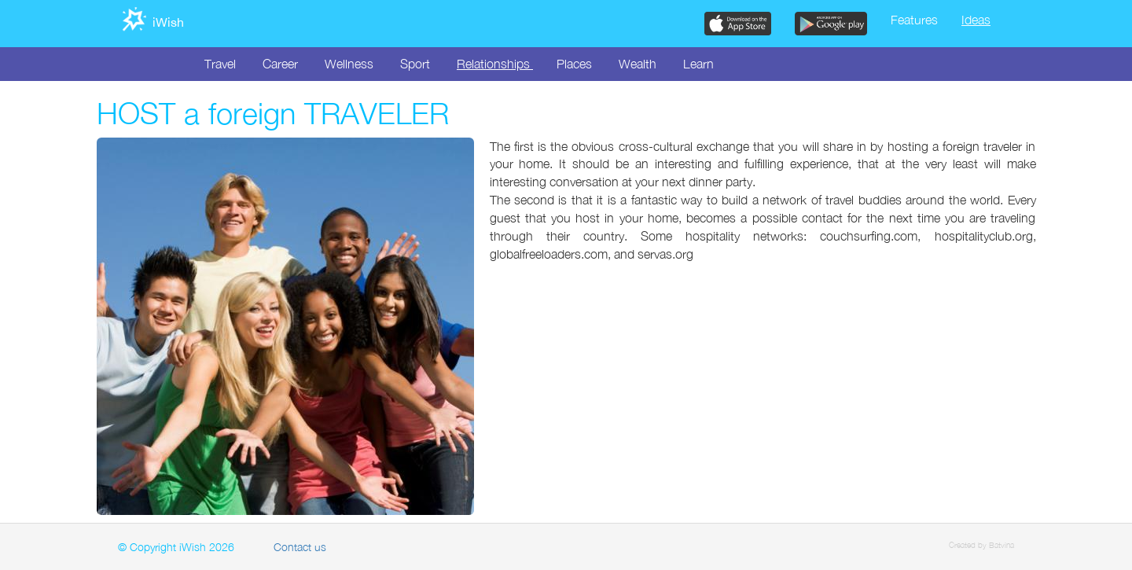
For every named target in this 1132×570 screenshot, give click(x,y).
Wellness (349, 64)
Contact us (300, 546)
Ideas (975, 20)
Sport (415, 64)
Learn (698, 64)
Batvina (1001, 545)
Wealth (637, 64)
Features (914, 20)
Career (280, 64)
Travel (220, 64)
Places (574, 64)
